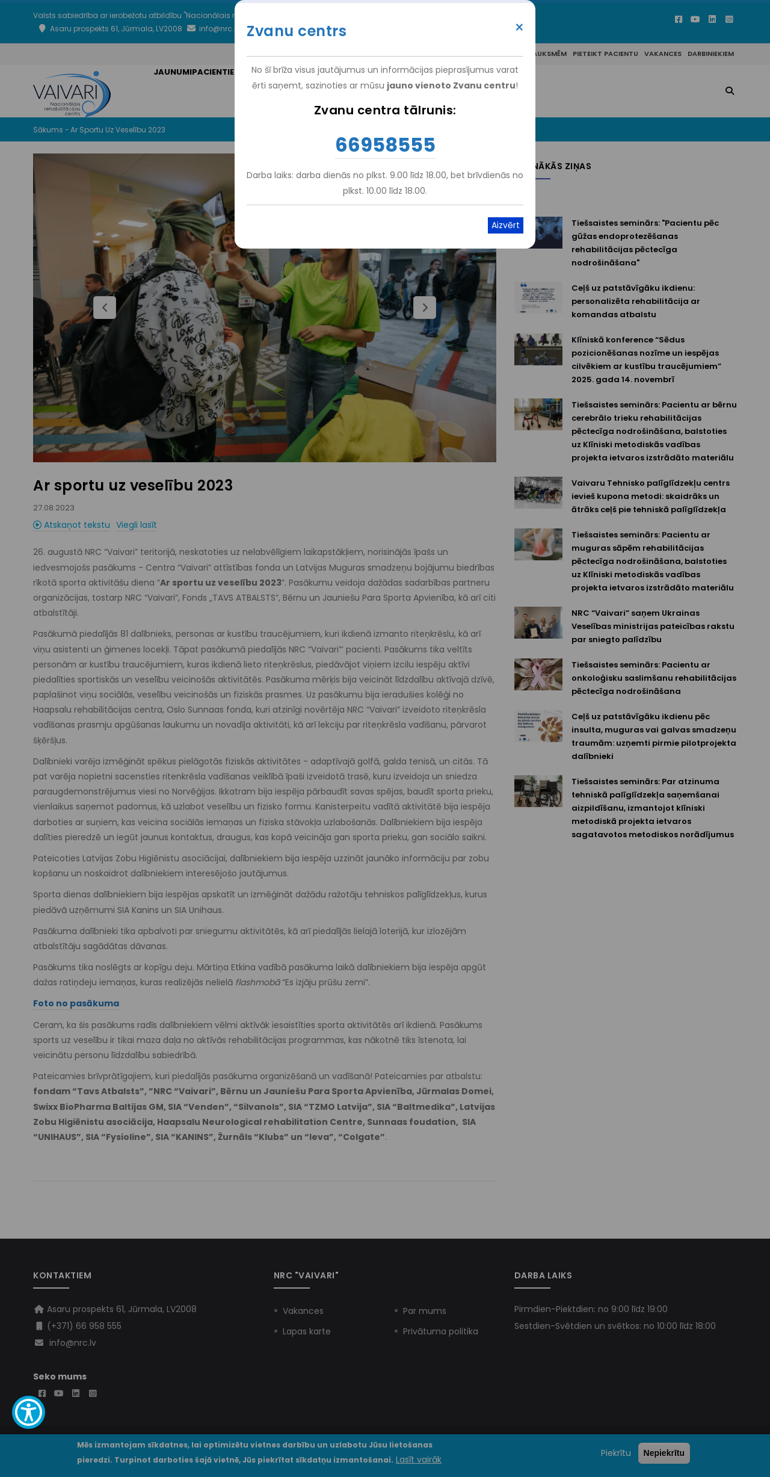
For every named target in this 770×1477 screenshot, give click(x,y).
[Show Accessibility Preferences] (28, 1412)
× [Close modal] (519, 28)
